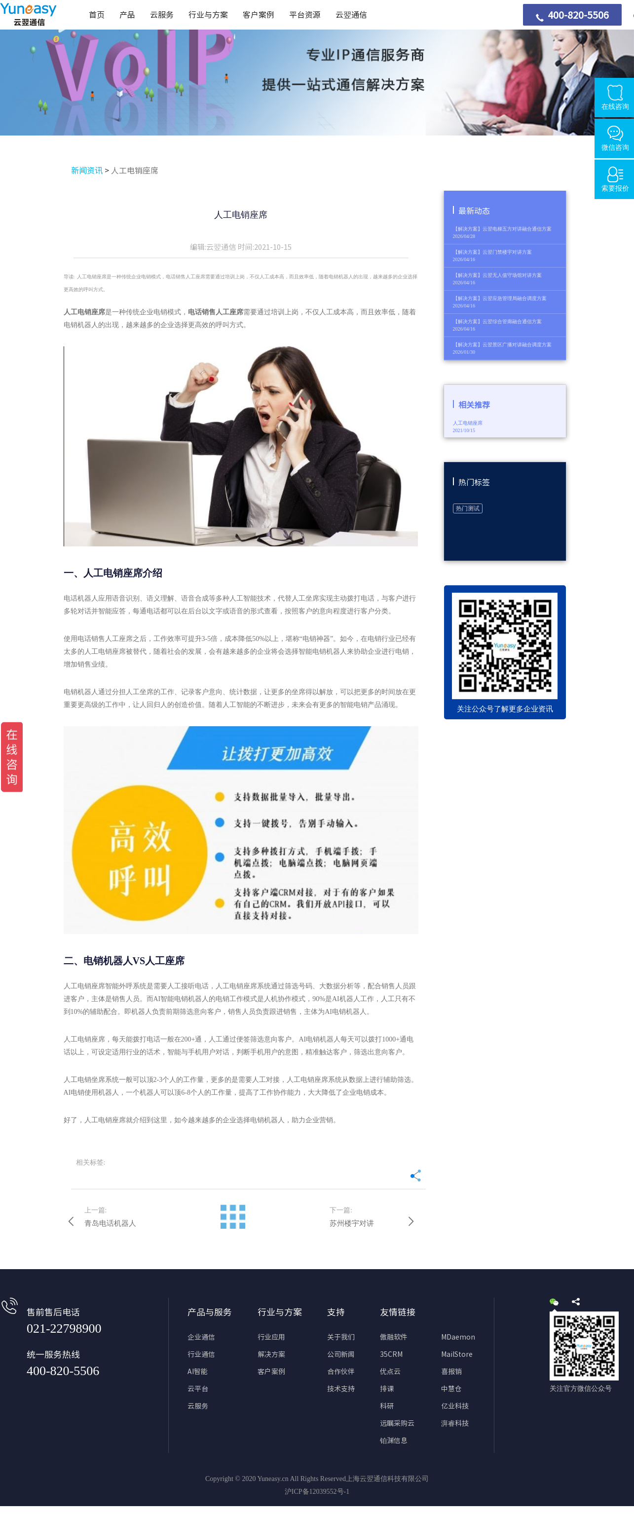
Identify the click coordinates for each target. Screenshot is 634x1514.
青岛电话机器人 (110, 1223)
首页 (97, 15)
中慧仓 (451, 1388)
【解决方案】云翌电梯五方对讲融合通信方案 (502, 229)
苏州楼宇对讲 (352, 1223)
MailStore (457, 1354)
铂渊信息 (394, 1440)
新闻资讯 (87, 170)
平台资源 (305, 15)
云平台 (197, 1388)
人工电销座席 (134, 170)
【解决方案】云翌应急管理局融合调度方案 (500, 298)
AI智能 (197, 1371)
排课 (387, 1388)
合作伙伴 (341, 1371)
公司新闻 (341, 1354)
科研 (387, 1406)
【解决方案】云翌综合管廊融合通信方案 (497, 321)
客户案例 (258, 15)
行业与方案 (208, 15)
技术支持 (341, 1388)
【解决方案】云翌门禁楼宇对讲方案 (492, 252)
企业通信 (201, 1337)
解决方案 (271, 1354)
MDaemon (458, 1337)
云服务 (162, 15)
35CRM (391, 1354)
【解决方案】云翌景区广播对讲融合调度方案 (502, 344)
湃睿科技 (455, 1423)
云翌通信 (351, 15)
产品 (127, 15)
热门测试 (468, 508)
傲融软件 (394, 1337)
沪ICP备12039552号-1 (317, 1491)
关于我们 (341, 1337)
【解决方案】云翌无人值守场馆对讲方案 (497, 275)
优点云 (390, 1371)
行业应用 (271, 1337)
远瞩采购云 (397, 1423)
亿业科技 (455, 1406)
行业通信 (201, 1354)
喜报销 (451, 1371)
